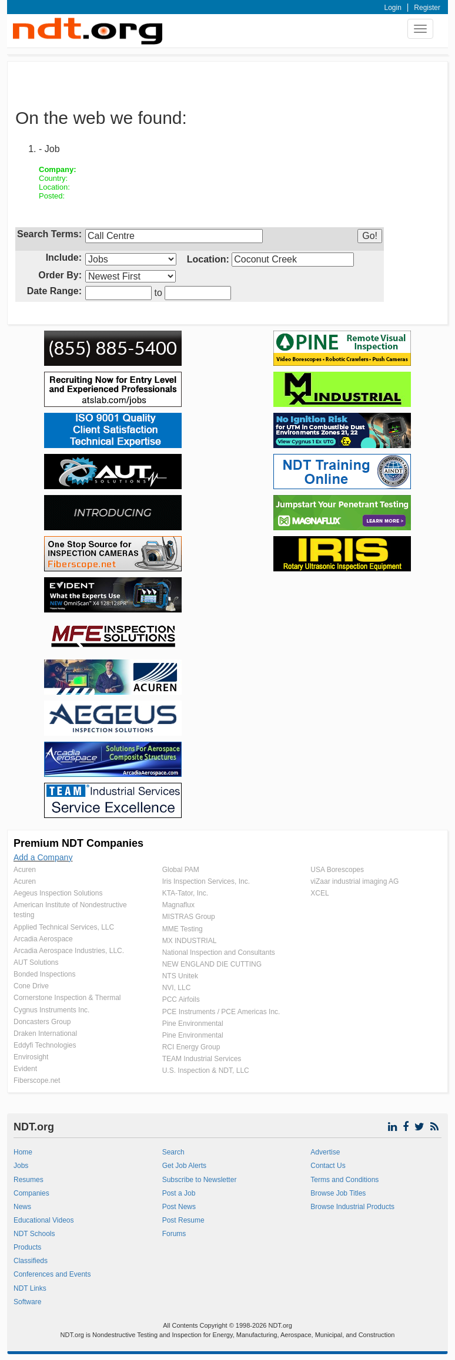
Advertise (325, 1152)
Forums (174, 1234)
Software (27, 1302)
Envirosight (31, 1057)
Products (27, 1247)
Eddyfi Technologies (45, 1045)
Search (173, 1152)
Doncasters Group (42, 1022)
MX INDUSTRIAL (189, 941)
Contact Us (327, 1166)
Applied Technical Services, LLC (64, 927)
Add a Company (43, 857)
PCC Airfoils (181, 999)
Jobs (21, 1166)
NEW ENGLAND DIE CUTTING (212, 964)
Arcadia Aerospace (43, 939)
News (22, 1207)
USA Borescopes (337, 870)
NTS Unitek (180, 976)
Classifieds (31, 1261)
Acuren (25, 870)
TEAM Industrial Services (202, 1059)
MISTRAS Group (188, 917)
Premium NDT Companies (78, 843)
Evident (25, 1069)
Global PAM (180, 870)
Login (393, 8)
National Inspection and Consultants (218, 952)
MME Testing (182, 929)
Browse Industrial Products (352, 1207)
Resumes (29, 1180)
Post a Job (179, 1193)
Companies (31, 1193)
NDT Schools (34, 1234)
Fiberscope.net (37, 1080)
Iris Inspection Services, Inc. (206, 881)
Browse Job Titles (338, 1193)
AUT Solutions (36, 962)
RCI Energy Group (191, 1047)
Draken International (45, 1033)
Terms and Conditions (344, 1180)
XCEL (319, 893)
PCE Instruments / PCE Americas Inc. (221, 1012)
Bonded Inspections (44, 974)
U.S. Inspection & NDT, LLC (205, 1070)
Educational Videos (44, 1220)
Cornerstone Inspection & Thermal (67, 998)
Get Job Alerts (184, 1166)
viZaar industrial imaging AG (354, 881)
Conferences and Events (52, 1274)
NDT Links (30, 1288)
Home (23, 1152)
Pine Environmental (192, 1023)
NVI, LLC (176, 988)
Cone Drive (31, 986)
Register (427, 8)
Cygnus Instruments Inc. (51, 1010)
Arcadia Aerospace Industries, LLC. (69, 951)
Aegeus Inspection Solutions (58, 893)
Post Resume (183, 1220)
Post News (179, 1207)
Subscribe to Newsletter (199, 1180)
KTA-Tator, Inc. (185, 893)
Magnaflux (178, 905)
